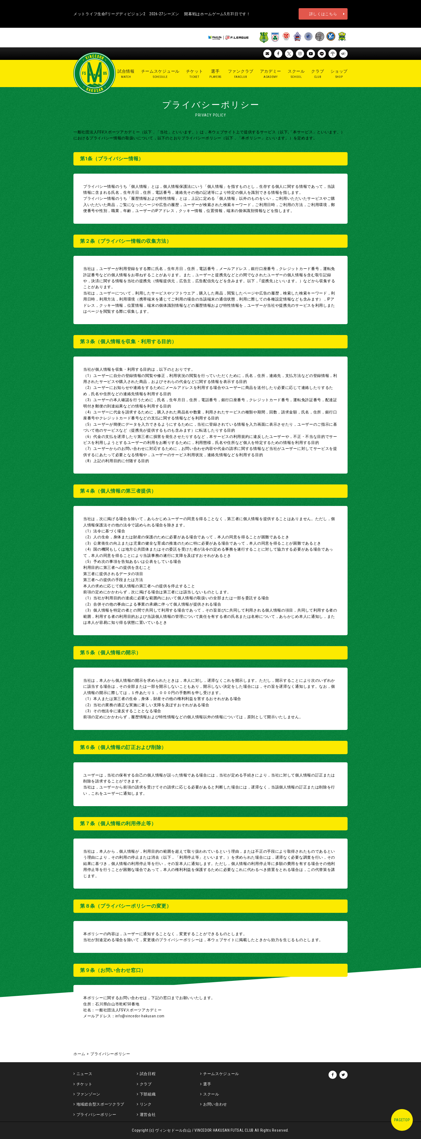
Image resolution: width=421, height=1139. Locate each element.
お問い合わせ (215, 1104)
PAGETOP (402, 1120)
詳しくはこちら (323, 14)
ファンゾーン (88, 1094)
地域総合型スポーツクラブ (100, 1104)
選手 (207, 1084)
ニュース (84, 1074)
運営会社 (148, 1114)
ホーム (79, 1054)
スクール (211, 1094)
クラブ (146, 1084)
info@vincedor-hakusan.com (140, 1016)
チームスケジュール (221, 1074)
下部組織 (148, 1094)
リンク (146, 1104)
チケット (84, 1084)
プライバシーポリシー (96, 1114)
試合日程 (148, 1074)
